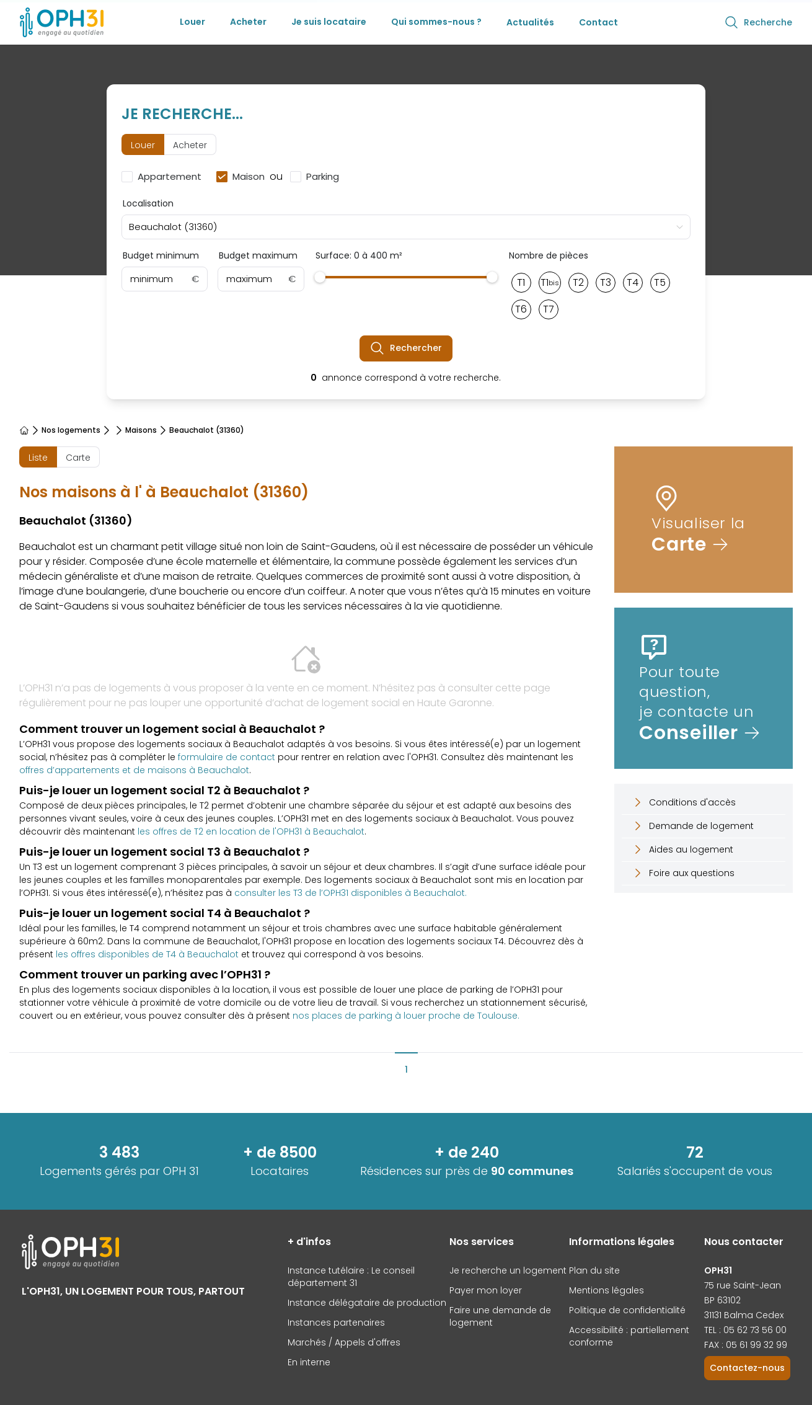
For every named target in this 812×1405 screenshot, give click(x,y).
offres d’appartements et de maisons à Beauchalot (134, 770)
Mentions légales (606, 1290)
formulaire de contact (226, 757)
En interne (309, 1362)
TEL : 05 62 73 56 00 (745, 1330)
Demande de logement (693, 826)
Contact (598, 22)
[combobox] (406, 227)
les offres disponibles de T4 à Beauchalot (147, 954)
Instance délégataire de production (367, 1302)
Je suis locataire (328, 22)
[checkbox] (163, 176)
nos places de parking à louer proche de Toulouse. (406, 1015)
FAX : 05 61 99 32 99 (745, 1345)
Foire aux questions (683, 873)
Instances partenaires (336, 1322)
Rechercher (406, 348)
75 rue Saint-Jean (742, 1285)
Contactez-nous (747, 1368)
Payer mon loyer (485, 1290)
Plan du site (594, 1270)
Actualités (530, 22)
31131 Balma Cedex (743, 1315)
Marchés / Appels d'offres (344, 1342)
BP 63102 (722, 1300)
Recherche (758, 22)
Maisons (141, 430)
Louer (192, 22)
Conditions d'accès (684, 802)
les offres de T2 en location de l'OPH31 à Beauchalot (251, 831)
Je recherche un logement (508, 1270)
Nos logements (71, 430)
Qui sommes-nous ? (436, 22)
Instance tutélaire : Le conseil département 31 (351, 1276)
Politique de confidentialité (627, 1310)
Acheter (248, 22)
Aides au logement (682, 849)
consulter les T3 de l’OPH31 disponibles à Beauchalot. (350, 893)
